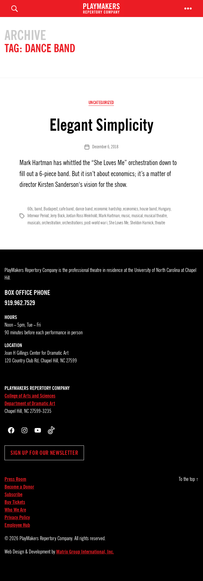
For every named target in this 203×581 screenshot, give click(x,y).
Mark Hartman (109, 224)
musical (137, 224)
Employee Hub (17, 533)
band (38, 217)
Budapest (51, 217)
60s (30, 217)
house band (148, 217)
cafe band (66, 217)
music (125, 224)
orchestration (51, 231)
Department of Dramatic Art (30, 411)
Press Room (15, 487)
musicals (33, 231)
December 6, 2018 (105, 156)
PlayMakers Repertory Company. (46, 546)
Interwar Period (38, 224)
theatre (160, 231)
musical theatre (155, 224)
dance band (83, 217)
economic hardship (107, 217)
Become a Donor (19, 494)
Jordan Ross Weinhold (81, 224)
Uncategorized (101, 111)
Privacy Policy (17, 525)
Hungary (164, 217)
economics (130, 217)
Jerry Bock (57, 224)
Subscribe (13, 502)
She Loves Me (118, 231)
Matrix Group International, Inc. (85, 559)
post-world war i (95, 231)
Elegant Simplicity (101, 133)
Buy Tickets (15, 510)
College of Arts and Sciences (30, 403)
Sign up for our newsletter (44, 460)
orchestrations (72, 231)
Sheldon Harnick (141, 231)
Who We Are (15, 517)
